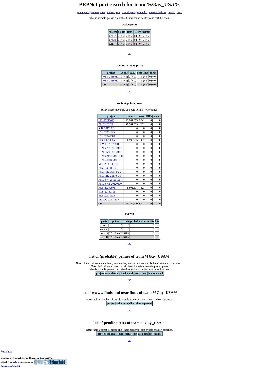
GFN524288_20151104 (110, 159)
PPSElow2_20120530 (110, 183)
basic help (6, 351)
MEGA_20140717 (108, 163)
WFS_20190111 (111, 76)
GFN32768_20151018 (110, 148)
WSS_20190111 (111, 80)
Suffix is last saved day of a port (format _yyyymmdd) (129, 109)
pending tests (175, 12)
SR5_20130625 (106, 195)
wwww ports (98, 12)
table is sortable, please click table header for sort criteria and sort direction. (129, 299)
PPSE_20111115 (107, 167)
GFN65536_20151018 (110, 152)
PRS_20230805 (106, 187)
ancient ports (113, 12)
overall (129, 213)
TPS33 (112, 39)
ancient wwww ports (129, 65)
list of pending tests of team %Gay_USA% (129, 323)
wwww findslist (157, 12)
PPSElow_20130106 (109, 179)
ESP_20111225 (106, 132)
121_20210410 (106, 120)
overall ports (128, 12)
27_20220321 (105, 124)
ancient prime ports (130, 103)
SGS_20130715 (106, 191)
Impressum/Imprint (10, 366)
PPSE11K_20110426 (109, 175)
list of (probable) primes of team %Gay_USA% (129, 256)
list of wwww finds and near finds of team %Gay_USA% (129, 292)
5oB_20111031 (106, 128)
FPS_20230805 (106, 140)
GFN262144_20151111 (110, 156)
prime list (142, 12)
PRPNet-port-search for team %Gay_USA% (129, 4)
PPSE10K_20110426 (109, 171)
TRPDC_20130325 (108, 199)
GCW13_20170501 (108, 144)
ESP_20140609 (106, 136)
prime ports (83, 12)
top (129, 53)
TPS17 (112, 35)
